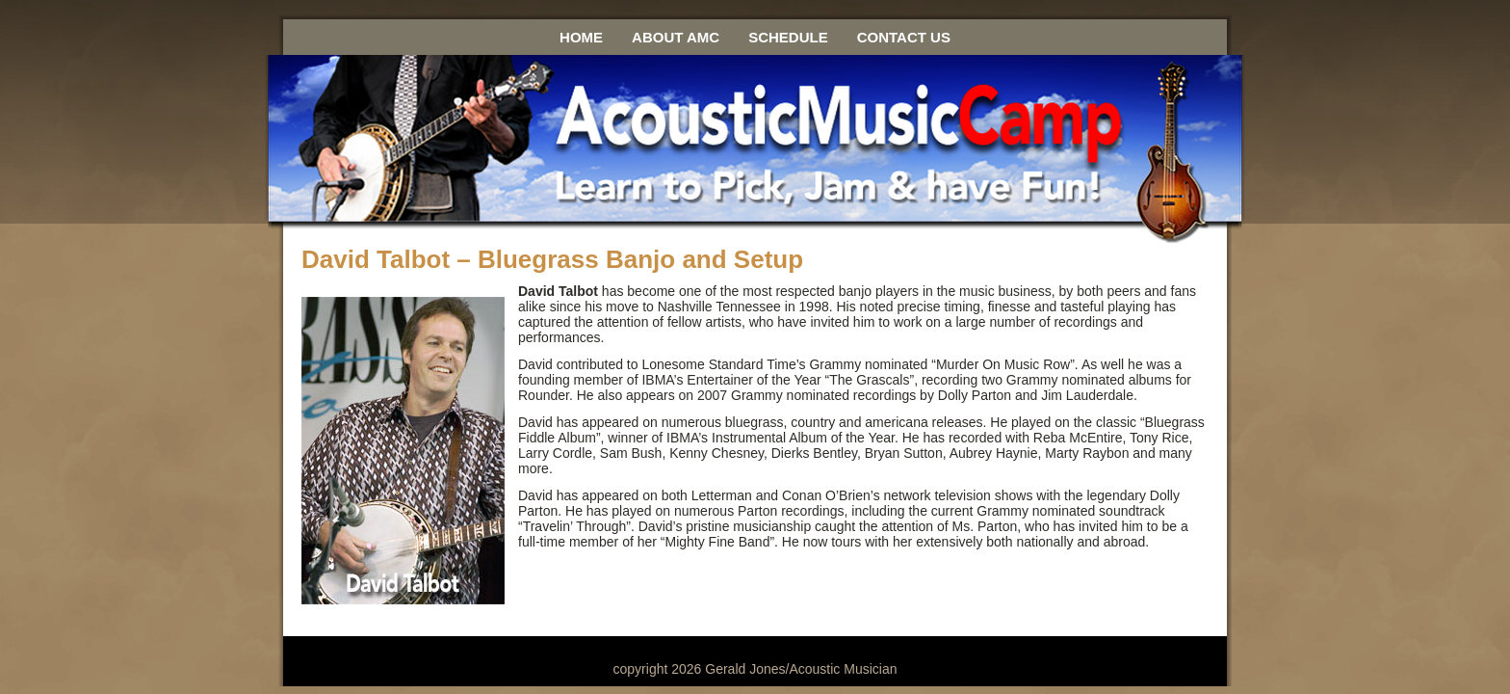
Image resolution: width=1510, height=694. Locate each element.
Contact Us (903, 37)
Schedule (788, 37)
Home (581, 37)
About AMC (675, 37)
